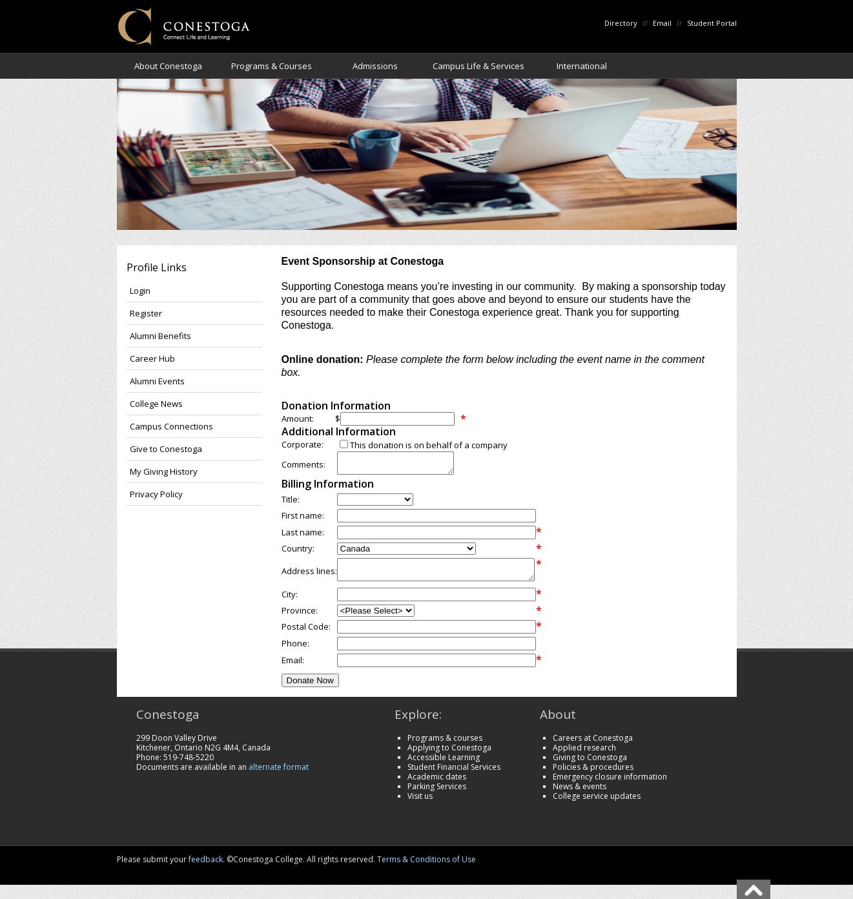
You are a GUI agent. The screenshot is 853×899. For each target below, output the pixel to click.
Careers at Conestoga (593, 745)
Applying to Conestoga (449, 755)
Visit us (420, 803)
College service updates (597, 803)
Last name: (303, 536)
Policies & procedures (593, 774)
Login (140, 290)
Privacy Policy (156, 494)
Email (662, 23)
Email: (293, 668)
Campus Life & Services (478, 66)
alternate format (279, 774)
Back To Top (753, 889)
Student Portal (712, 23)
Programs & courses (444, 745)
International (582, 66)
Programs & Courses (271, 66)
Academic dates (436, 784)
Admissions (375, 66)
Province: (300, 618)
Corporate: (303, 444)
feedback (206, 867)
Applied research (584, 755)
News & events (579, 794)
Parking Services (436, 794)
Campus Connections (171, 426)
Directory (620, 23)
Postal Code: (306, 634)
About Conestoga (168, 66)
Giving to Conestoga (590, 765)
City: (290, 602)
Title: (291, 503)
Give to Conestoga (166, 449)
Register (146, 313)
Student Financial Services (453, 774)
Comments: (303, 466)
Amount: (298, 418)
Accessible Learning (443, 765)
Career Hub (152, 358)
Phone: (295, 651)
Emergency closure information (610, 784)
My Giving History (164, 471)
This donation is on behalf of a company (429, 445)
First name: (303, 519)
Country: (298, 552)
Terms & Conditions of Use (426, 867)
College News (156, 403)
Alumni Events (157, 381)
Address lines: (309, 577)
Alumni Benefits (160, 336)
